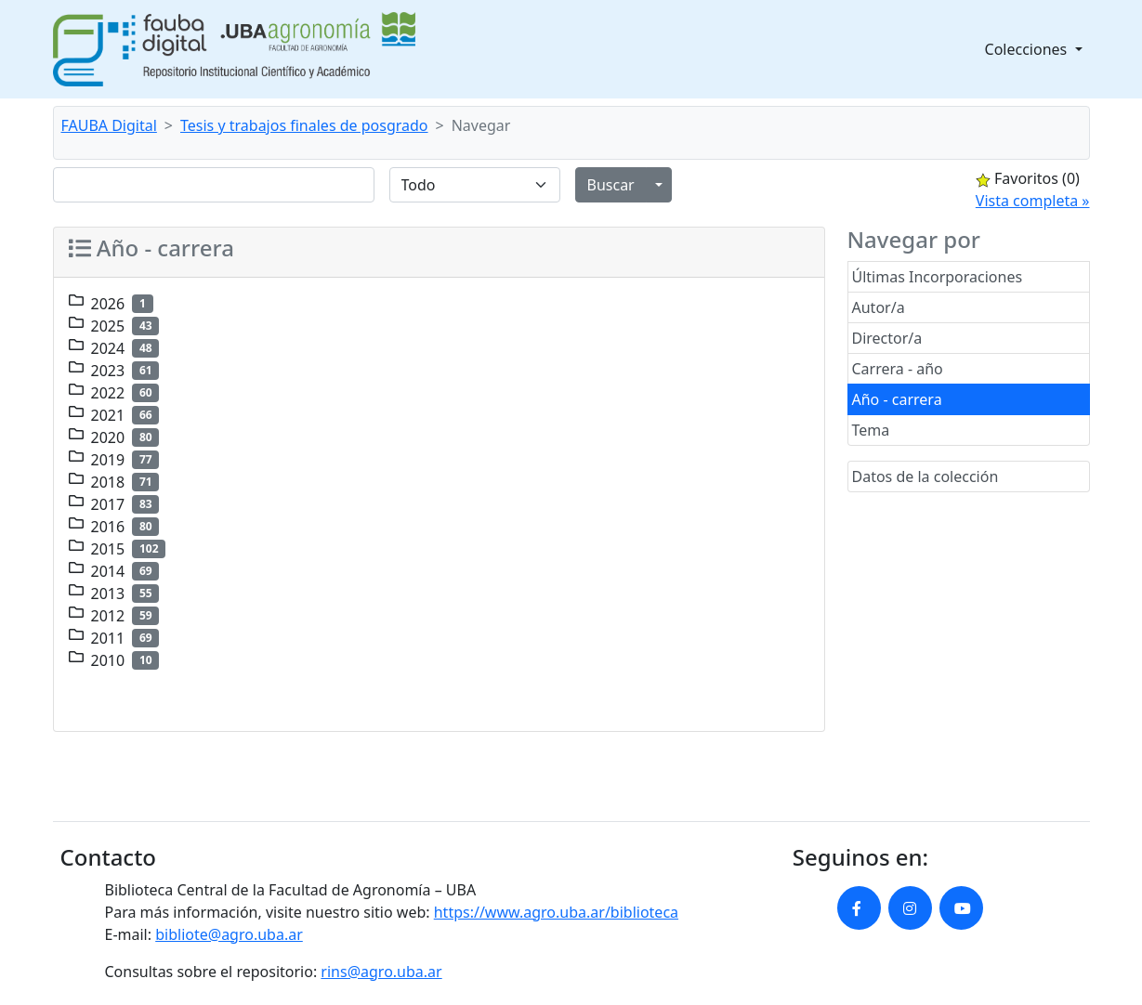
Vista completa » (1033, 200)
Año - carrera (897, 399)
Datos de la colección (925, 476)
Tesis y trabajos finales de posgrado (304, 125)
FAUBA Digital (109, 125)
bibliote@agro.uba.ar (229, 934)
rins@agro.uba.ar (381, 971)
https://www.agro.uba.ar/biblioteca (556, 912)
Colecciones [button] (1028, 49)
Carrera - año (897, 369)
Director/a (887, 338)
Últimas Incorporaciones (937, 277)
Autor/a (878, 307)
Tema (871, 430)
